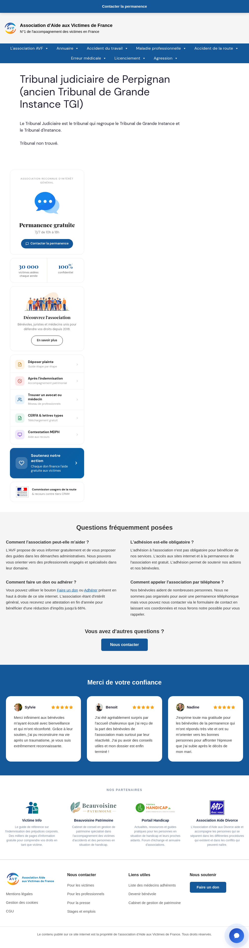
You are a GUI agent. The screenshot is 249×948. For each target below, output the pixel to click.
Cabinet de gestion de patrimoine (154, 903)
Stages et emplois (81, 911)
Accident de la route (216, 48)
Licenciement (130, 58)
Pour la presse (78, 903)
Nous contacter (124, 645)
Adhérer (91, 590)
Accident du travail (107, 48)
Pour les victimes (80, 885)
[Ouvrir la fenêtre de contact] (236, 935)
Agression (166, 58)
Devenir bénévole (142, 894)
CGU (10, 911)
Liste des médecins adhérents (152, 885)
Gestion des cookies (22, 903)
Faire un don (67, 590)
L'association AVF (29, 48)
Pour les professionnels (85, 894)
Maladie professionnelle (161, 48)
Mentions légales (19, 894)
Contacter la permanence (124, 6)
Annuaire (67, 48)
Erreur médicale (89, 58)
